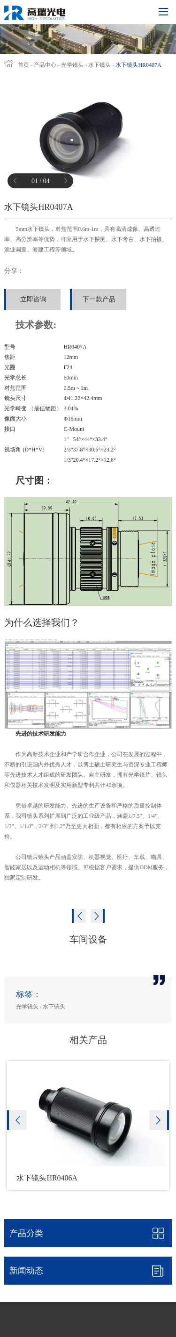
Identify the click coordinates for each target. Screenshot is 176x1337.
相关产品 (88, 1040)
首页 (23, 65)
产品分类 (26, 1233)
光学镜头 (72, 65)
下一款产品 (99, 299)
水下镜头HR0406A (46, 1178)
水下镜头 (99, 65)
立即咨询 (33, 299)
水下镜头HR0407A (138, 65)
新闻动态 (90, 1271)
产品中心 (46, 65)
